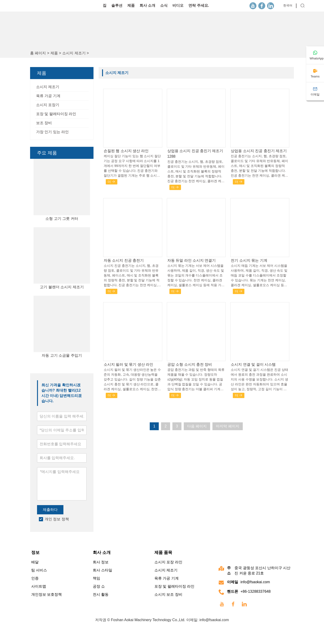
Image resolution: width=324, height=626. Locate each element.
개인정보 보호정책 (46, 594)
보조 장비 (44, 123)
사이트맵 (38, 586)
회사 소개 (147, 5)
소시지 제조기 (73, 53)
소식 (164, 5)
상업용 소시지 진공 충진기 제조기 (259, 151)
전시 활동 (101, 594)
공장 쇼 (99, 586)
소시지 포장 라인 (168, 562)
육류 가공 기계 (48, 96)
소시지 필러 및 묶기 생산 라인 (128, 364)
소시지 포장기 (47, 105)
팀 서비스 (39, 570)
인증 (35, 578)
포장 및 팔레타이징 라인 (56, 114)
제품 (131, 5)
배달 (35, 562)
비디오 (178, 5)
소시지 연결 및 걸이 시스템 (253, 364)
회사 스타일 (102, 570)
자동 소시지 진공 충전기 (124, 260)
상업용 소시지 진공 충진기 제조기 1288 (195, 153)
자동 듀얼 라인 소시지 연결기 (191, 260)
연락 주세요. (198, 5)
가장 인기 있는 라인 (52, 132)
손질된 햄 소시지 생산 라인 (126, 151)
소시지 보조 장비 (168, 594)
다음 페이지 (197, 426)
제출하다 (50, 510)
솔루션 (116, 5)
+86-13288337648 (255, 591)
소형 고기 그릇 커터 (61, 219)
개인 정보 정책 (57, 519)
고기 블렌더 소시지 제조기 (62, 287)
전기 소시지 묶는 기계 (249, 260)
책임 (96, 578)
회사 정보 (101, 562)
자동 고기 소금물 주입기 (62, 355)
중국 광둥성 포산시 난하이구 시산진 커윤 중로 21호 (262, 570)
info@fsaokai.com (255, 582)
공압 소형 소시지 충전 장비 (189, 364)
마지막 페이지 (227, 426)
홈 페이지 (38, 53)
